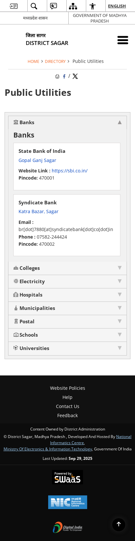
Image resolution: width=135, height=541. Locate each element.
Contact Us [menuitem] (67, 406)
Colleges (26, 268)
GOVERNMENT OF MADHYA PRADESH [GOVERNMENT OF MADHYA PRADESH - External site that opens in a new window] (100, 18)
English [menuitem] (117, 6)
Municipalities (34, 308)
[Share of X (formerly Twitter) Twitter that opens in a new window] (75, 75)
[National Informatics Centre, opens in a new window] (67, 502)
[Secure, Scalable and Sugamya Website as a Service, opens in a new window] (67, 477)
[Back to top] (118, 524)
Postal (23, 321)
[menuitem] (13, 6)
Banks (23, 122)
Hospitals (27, 294)
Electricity (29, 281)
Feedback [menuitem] (67, 415)
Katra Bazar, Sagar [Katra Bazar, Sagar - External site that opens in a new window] (39, 211)
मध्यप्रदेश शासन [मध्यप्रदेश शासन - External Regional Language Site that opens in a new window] (35, 18)
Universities (31, 348)
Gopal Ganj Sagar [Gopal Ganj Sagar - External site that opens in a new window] (37, 160)
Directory (55, 61)
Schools (25, 334)
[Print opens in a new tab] (58, 75)
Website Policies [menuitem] (67, 388)
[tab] (67, 122)
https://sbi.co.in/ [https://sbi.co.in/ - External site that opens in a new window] (70, 171)
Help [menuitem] (67, 397)
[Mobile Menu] (122, 40)
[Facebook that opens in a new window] (64, 75)
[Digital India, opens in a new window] (68, 528)
